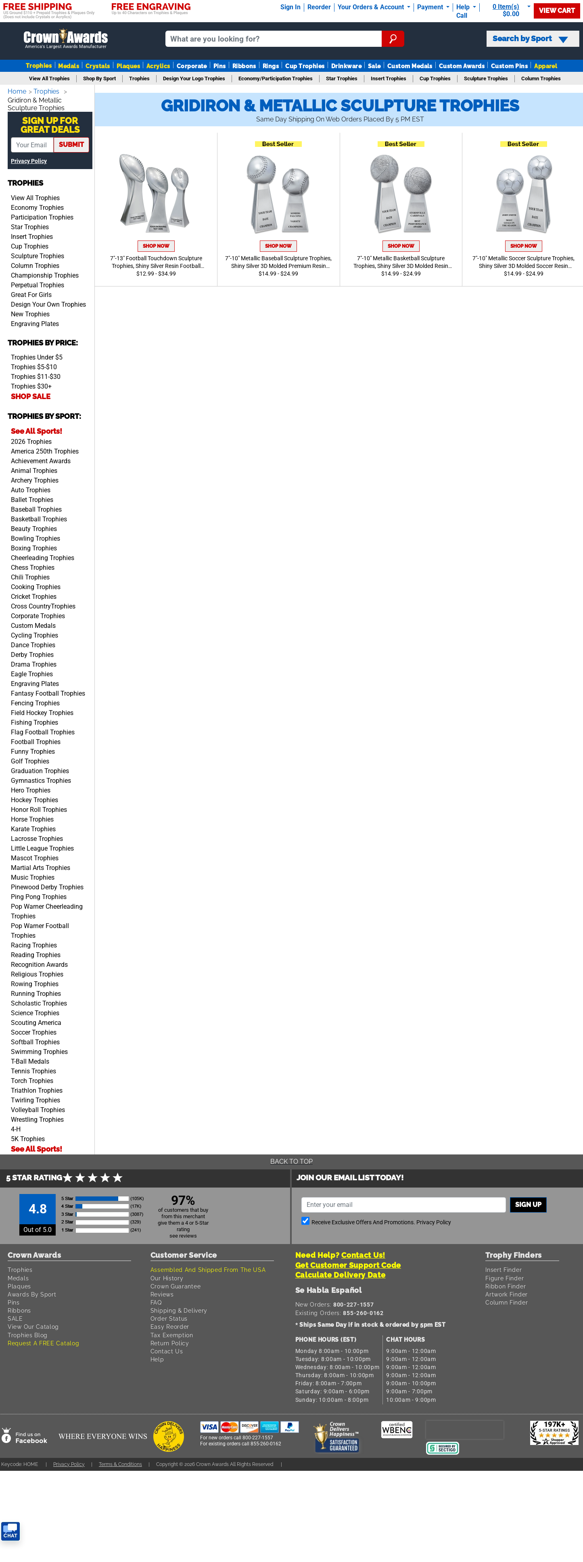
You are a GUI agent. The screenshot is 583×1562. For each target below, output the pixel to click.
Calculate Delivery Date (340, 1273)
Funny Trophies (33, 750)
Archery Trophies (35, 479)
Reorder (319, 7)
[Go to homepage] (66, 39)
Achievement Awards (41, 459)
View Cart (557, 11)
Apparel (545, 66)
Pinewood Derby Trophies (47, 885)
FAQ (156, 1301)
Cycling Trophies (34, 634)
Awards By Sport (33, 1293)
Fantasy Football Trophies (48, 692)
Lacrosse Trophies (37, 837)
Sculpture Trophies (37, 254)
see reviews (183, 1234)
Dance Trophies (33, 643)
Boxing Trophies (34, 546)
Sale (374, 66)
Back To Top (292, 1159)
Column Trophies (35, 264)
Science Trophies (35, 1011)
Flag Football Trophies (43, 730)
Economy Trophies (37, 206)
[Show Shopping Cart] (508, 10)
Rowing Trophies (35, 982)
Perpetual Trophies (37, 283)
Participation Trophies (42, 216)
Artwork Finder (508, 1293)
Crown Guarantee (177, 1285)
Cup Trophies (305, 66)
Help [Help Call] (463, 7)
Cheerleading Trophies (42, 556)
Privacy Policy (29, 159)
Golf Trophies (30, 759)
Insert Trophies (32, 235)
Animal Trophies (34, 469)
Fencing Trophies (35, 701)
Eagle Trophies (32, 672)
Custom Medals (410, 66)
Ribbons (244, 66)
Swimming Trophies (39, 1050)
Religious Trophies (37, 973)
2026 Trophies (31, 440)
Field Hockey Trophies (42, 711)
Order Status (169, 1317)
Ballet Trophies (32, 498)
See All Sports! (36, 429)
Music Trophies (32, 876)
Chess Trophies (32, 566)
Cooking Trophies (36, 585)
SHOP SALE (30, 395)
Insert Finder (504, 1268)
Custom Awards (462, 66)
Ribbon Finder (506, 1285)
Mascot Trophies (35, 856)
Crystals (98, 66)
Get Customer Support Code (348, 1263)
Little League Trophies (42, 847)
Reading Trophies (36, 953)
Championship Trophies (45, 274)
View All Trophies (35, 196)
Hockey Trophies (34, 798)
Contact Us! (363, 1253)
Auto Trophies (30, 488)
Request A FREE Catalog (45, 1341)
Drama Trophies (33, 663)
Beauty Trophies (34, 527)
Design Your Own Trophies (48, 303)
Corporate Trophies (38, 614)
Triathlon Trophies (37, 1089)
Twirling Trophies (35, 1098)
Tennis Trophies (33, 1069)
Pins (219, 66)
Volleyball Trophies (38, 1108)
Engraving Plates (35, 322)
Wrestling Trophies (37, 1118)
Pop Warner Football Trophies (40, 929)
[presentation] (465, 1428)
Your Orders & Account (371, 7)
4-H (16, 1127)
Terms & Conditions (128, 1462)
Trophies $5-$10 (34, 365)
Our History (167, 1276)
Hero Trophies (30, 789)
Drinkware (346, 66)
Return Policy (170, 1341)
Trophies (39, 65)
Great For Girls (31, 293)
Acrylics (158, 66)
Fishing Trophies (34, 721)
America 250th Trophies (45, 450)
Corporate (192, 66)
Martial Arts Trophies (40, 866)
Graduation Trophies (40, 769)
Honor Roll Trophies (39, 808)
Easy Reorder (170, 1325)
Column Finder (508, 1301)
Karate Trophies (33, 827)
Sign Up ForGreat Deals (50, 123)
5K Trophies (28, 1137)
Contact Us (167, 1350)
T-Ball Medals (30, 1060)
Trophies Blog (29, 1333)
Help (157, 1358)
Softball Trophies (35, 1040)
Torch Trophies (32, 1079)
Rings (271, 66)
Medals (68, 66)
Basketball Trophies (39, 517)
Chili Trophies (30, 575)
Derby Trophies (32, 653)
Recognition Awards (39, 963)
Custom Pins (509, 66)
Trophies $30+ (31, 385)
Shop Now (156, 246)
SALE (16, 1317)
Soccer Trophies (33, 1031)
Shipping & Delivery (180, 1309)
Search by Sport (530, 38)
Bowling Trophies (35, 537)
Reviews (163, 1293)
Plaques (128, 66)
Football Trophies (36, 740)
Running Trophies (36, 992)
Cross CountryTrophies (43, 604)
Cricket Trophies (33, 595)
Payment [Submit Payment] (431, 7)
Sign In (290, 7)
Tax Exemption (172, 1333)
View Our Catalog (34, 1325)
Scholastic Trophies (39, 1002)
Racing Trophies (34, 943)
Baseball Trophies (36, 508)
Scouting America (36, 1021)
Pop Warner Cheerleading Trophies (47, 909)
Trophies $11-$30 (36, 375)
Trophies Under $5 (37, 356)
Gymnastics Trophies (41, 779)
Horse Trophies (32, 818)
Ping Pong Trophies (39, 895)
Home (17, 91)
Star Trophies (30, 225)
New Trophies (30, 312)
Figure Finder (505, 1276)
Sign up (528, 1203)
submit (71, 143)
